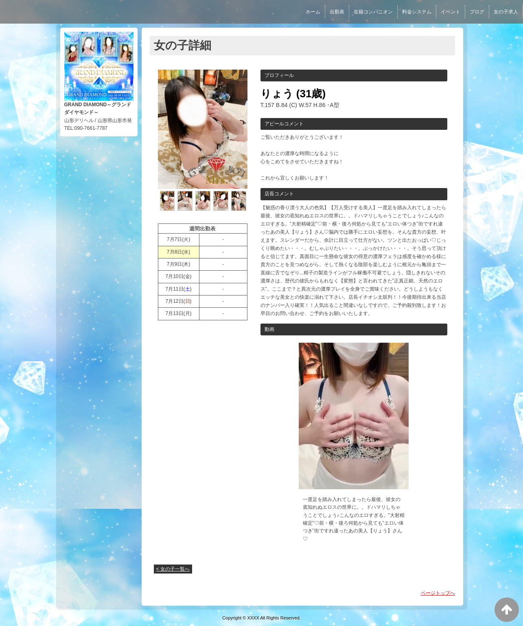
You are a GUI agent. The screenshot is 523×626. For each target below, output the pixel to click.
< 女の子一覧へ (173, 569)
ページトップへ (438, 593)
